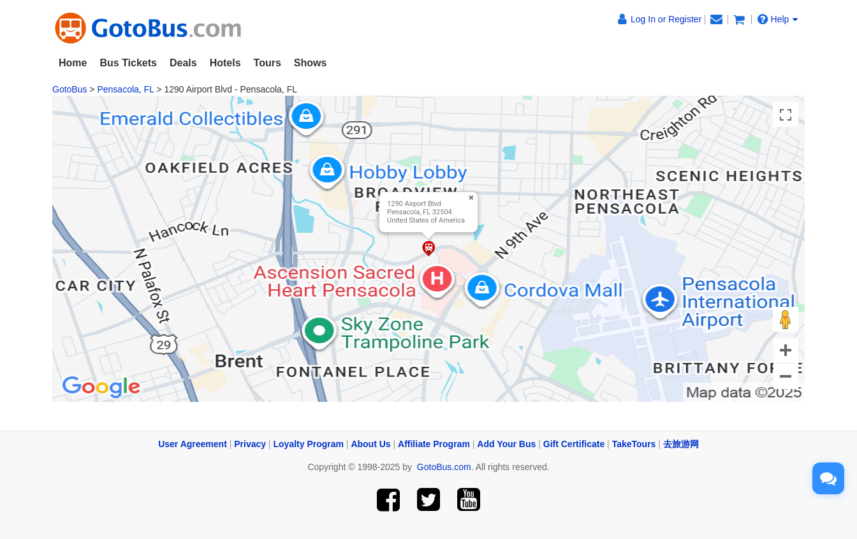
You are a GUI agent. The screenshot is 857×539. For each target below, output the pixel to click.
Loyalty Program (309, 444)
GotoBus (69, 89)
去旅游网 (681, 444)
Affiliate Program (434, 444)
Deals (183, 62)
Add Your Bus (506, 444)
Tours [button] (267, 62)
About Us (370, 444)
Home (73, 62)
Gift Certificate (573, 444)
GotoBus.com (444, 467)
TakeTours (634, 444)
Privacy (250, 444)
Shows (310, 62)
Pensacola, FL (125, 89)
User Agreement (192, 444)
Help (778, 19)
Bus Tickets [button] (128, 62)
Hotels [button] (225, 62)
